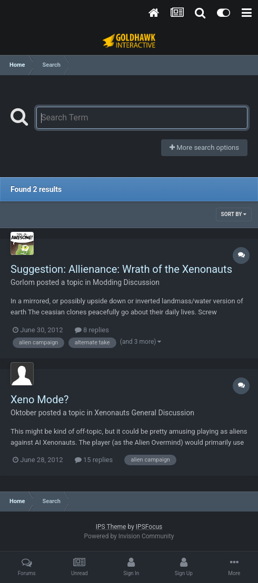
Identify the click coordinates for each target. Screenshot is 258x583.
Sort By (233, 214)
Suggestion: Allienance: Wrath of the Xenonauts (121, 269)
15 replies (94, 460)
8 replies (92, 330)
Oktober (23, 412)
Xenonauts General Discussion (144, 412)
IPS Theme (111, 526)
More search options (204, 147)
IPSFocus (149, 526)
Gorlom (23, 282)
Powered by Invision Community (129, 536)
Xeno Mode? (40, 399)
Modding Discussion (126, 282)
